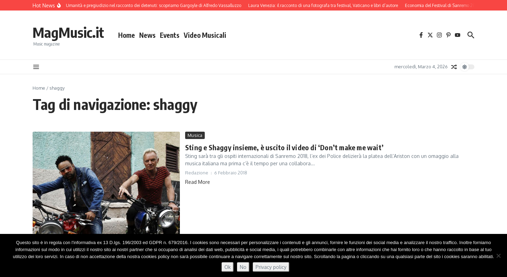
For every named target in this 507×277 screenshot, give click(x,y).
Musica (195, 135)
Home (126, 35)
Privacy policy (271, 267)
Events (170, 35)
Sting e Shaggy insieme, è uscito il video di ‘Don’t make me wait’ (284, 147)
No (243, 267)
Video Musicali (205, 35)
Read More (197, 182)
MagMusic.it (68, 32)
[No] (498, 255)
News (147, 35)
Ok (227, 267)
